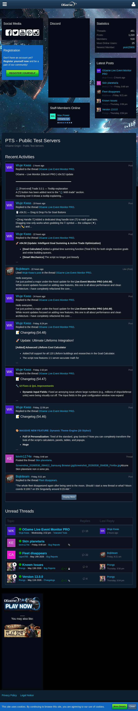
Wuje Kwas (107, 77)
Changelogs (49, 580)
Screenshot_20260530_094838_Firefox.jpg (97, 465)
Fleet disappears (111, 91)
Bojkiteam (106, 95)
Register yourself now (16, 61)
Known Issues (109, 100)
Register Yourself (22, 73)
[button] (5, 4)
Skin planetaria (110, 82)
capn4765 (23, 557)
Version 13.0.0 (110, 109)
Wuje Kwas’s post (31, 272)
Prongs (105, 104)
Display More (69, 497)
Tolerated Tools (60, 533)
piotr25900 (129, 47)
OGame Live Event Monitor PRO (56, 169)
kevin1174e (107, 86)
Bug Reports (54, 545)
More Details (120, 706)
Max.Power (63, 115)
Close (132, 706)
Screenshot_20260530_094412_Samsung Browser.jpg (45, 465)
